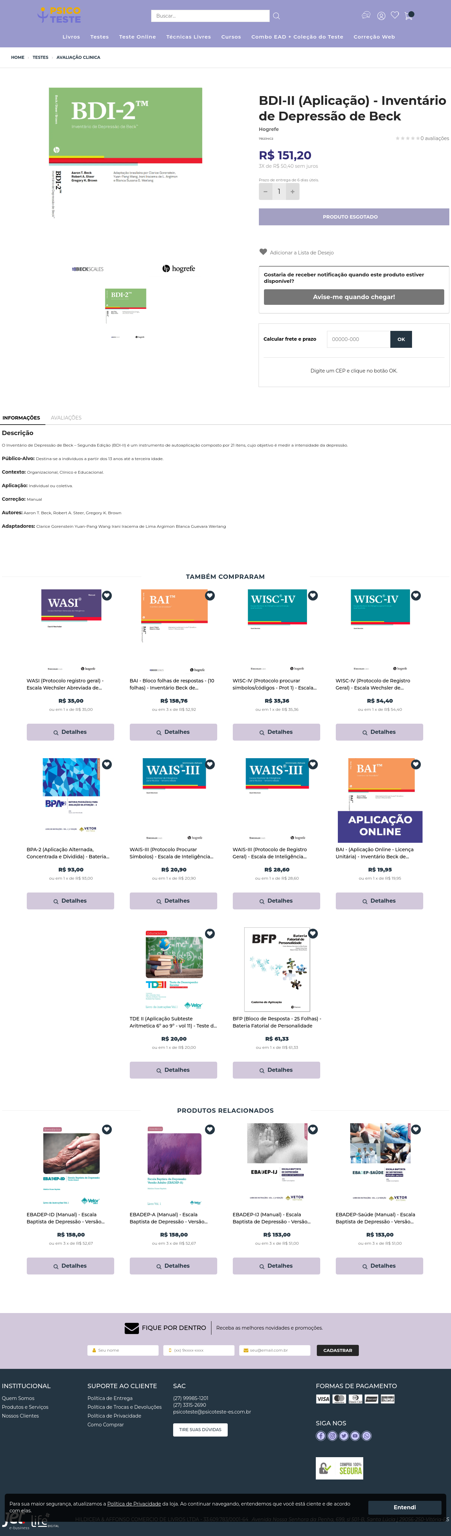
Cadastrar (338, 1350)
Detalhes (70, 732)
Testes (99, 36)
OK (401, 339)
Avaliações (66, 418)
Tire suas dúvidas (200, 1429)
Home (17, 57)
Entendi (405, 1507)
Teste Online (137, 36)
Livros (71, 36)
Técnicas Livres (188, 36)
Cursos (231, 36)
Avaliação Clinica (78, 57)
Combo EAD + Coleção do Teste (297, 36)
